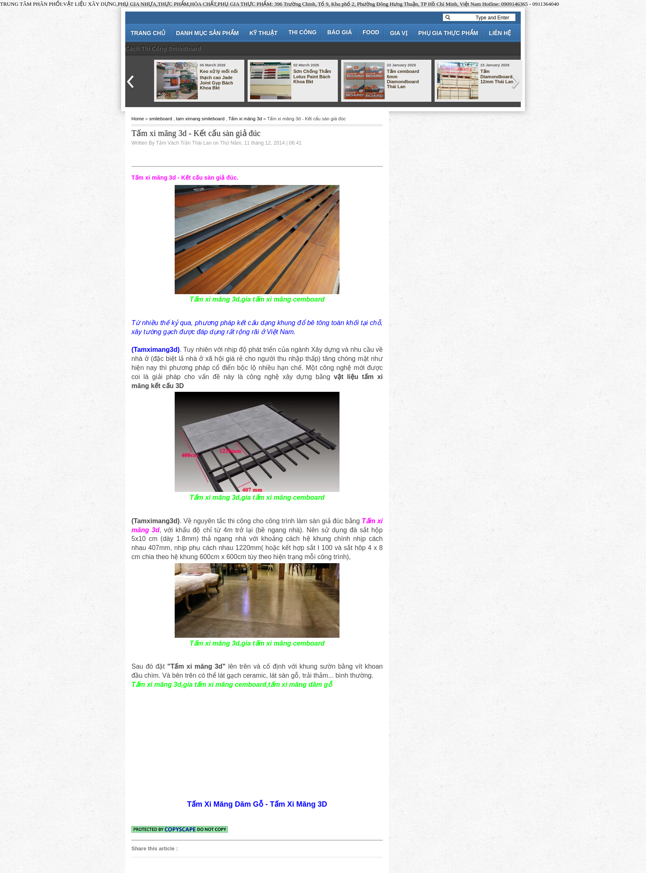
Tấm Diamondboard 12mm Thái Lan (496, 76)
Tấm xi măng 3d (245, 118)
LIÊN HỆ (500, 33)
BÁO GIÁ (339, 32)
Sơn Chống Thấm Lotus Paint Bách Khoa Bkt (312, 76)
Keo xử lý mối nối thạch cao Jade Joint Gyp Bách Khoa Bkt (219, 79)
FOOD (371, 32)
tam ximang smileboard (200, 118)
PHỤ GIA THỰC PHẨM (448, 33)
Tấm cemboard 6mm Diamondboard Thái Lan (403, 79)
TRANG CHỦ (148, 33)
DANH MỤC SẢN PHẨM (207, 33)
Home (137, 118)
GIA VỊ (398, 33)
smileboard (160, 118)
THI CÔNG (302, 32)
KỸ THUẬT (263, 33)
